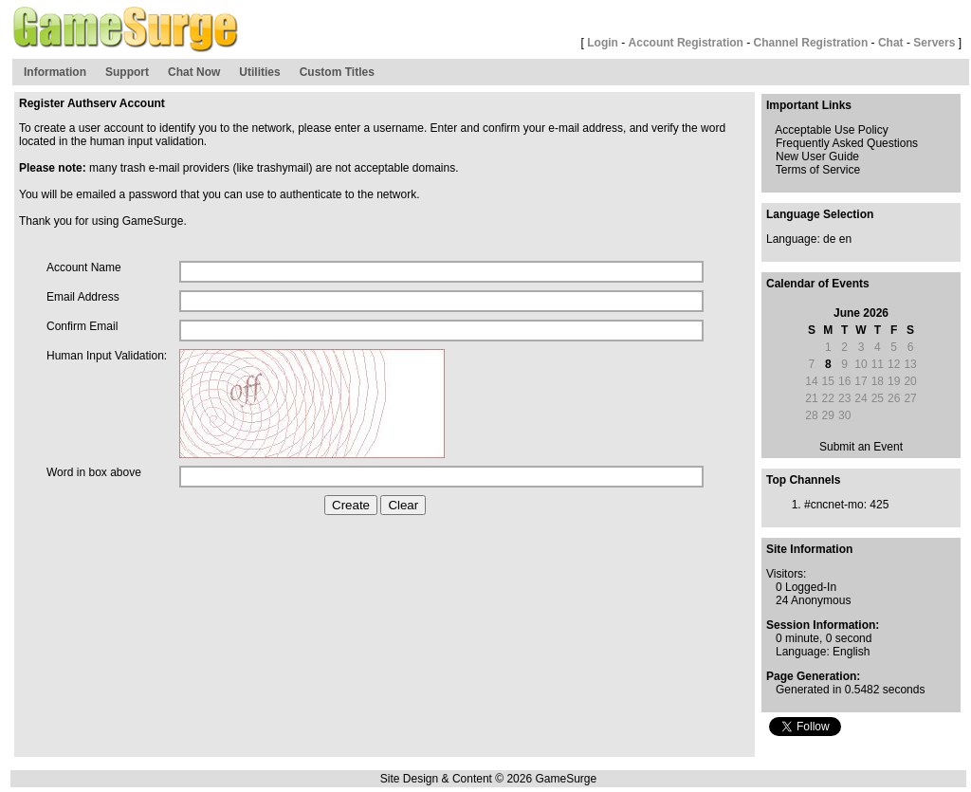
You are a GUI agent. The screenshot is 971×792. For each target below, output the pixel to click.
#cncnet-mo (834, 504)
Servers (934, 42)
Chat (891, 42)
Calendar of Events (818, 283)
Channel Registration (811, 42)
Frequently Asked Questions (847, 143)
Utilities (259, 72)
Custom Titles (337, 72)
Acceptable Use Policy (831, 130)
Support (127, 72)
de (829, 239)
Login (602, 42)
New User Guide (817, 156)
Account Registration (686, 42)
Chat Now (194, 72)
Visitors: (786, 573)
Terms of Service (818, 169)
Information (55, 72)
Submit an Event (861, 446)
